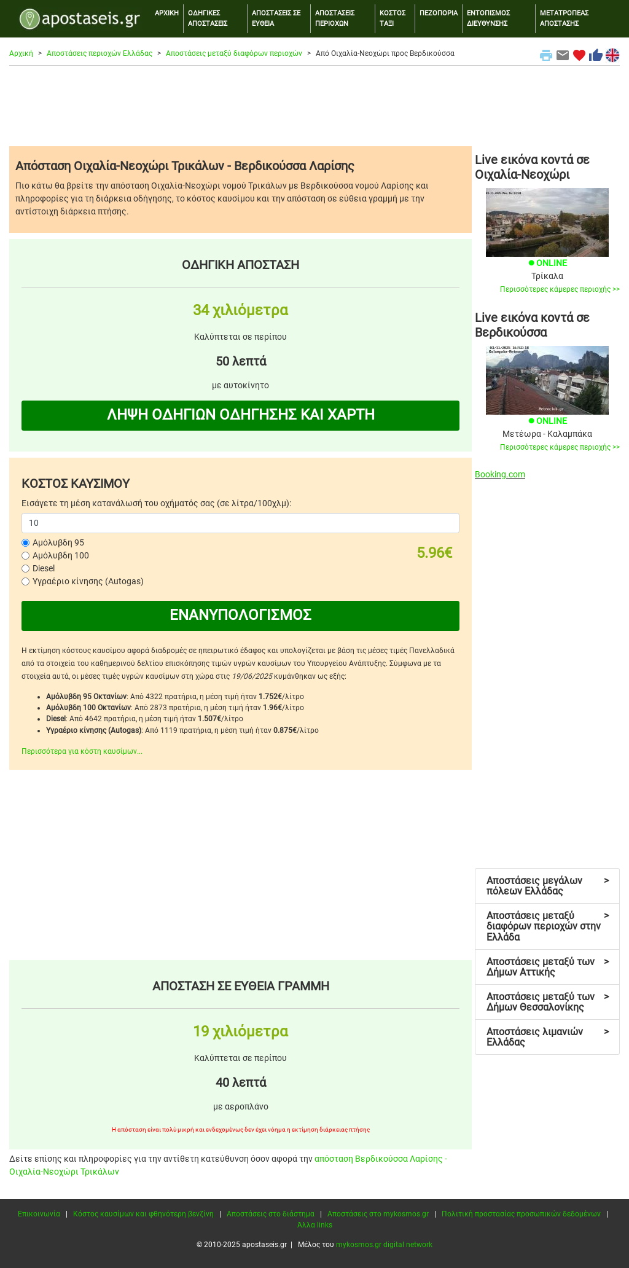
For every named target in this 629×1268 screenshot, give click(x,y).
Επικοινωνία (39, 1214)
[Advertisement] (314, 105)
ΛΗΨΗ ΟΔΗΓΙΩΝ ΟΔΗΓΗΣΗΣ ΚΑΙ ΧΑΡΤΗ (241, 414)
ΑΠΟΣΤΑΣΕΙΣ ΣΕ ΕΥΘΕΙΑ (276, 18)
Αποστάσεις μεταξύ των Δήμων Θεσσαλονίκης (547, 1002)
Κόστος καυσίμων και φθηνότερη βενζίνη (143, 1214)
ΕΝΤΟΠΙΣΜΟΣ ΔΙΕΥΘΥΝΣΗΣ (488, 18)
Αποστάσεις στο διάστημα (270, 1214)
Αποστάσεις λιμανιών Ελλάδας (547, 1037)
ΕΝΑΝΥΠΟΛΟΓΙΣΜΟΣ (240, 615)
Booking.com (500, 474)
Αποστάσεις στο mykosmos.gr (378, 1214)
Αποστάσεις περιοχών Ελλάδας (99, 53)
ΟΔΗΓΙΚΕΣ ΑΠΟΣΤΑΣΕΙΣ (207, 18)
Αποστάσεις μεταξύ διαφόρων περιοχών (234, 53)
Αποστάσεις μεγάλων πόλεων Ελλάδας (547, 886)
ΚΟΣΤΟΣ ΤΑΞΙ (392, 18)
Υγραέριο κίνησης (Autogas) (88, 581)
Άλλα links (314, 1225)
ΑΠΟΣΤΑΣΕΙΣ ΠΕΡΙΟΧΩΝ (334, 18)
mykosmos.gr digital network (384, 1244)
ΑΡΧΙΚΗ (167, 13)
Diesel (44, 568)
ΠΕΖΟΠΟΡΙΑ (439, 13)
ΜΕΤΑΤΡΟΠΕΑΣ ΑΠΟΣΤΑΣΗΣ (564, 18)
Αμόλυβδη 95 (58, 542)
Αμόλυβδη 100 (61, 555)
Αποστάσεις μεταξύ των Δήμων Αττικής (547, 967)
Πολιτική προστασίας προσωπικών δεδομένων (521, 1214)
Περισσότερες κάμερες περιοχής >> (560, 289)
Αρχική (21, 53)
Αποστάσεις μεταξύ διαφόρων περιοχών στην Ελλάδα (547, 926)
